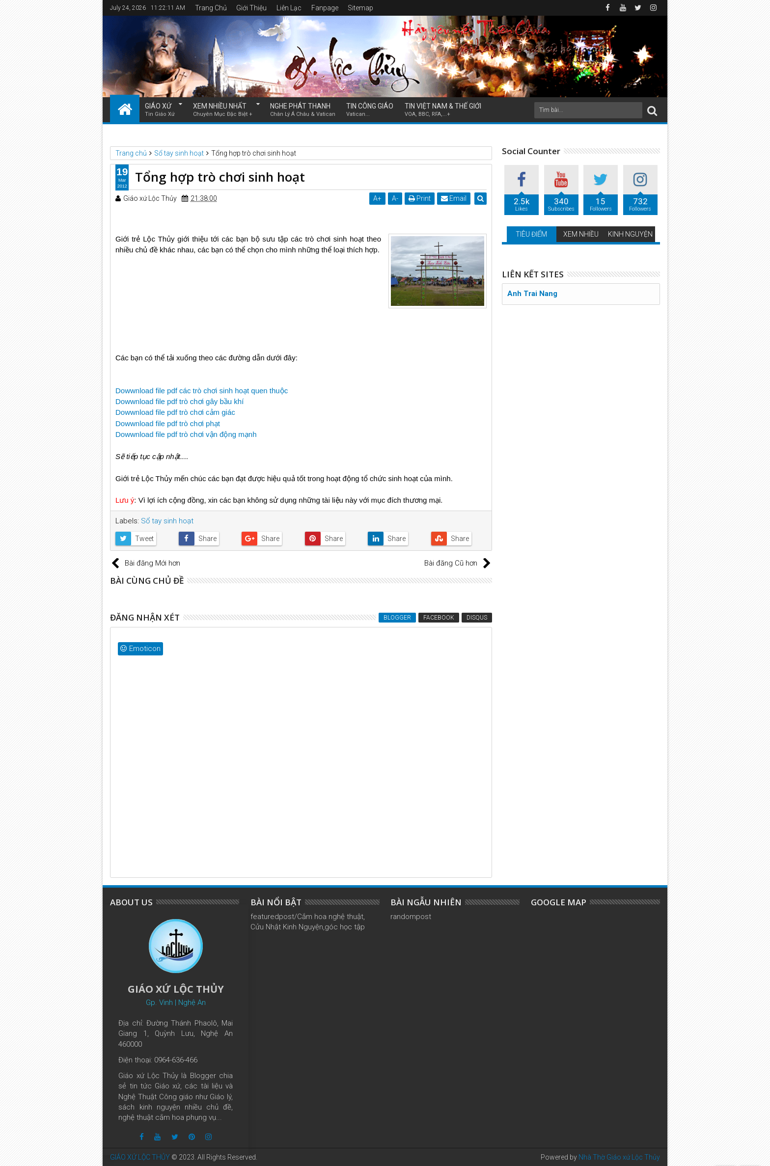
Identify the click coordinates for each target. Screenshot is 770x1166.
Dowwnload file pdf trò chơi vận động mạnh (185, 434)
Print (420, 198)
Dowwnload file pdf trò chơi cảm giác (175, 412)
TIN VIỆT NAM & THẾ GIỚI (443, 110)
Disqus (477, 617)
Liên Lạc (289, 8)
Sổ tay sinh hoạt (167, 520)
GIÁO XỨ (160, 110)
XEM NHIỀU (581, 234)
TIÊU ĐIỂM (531, 234)
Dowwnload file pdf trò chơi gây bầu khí (179, 401)
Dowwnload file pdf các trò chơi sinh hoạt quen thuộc (201, 390)
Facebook (438, 617)
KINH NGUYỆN (630, 234)
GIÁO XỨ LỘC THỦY (140, 1157)
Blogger (397, 617)
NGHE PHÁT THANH (302, 110)
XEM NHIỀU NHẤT (222, 110)
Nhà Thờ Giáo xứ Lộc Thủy (619, 1157)
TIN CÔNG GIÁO (369, 110)
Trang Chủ (211, 8)
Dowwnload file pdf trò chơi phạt (167, 423)
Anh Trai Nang (532, 293)
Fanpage (324, 8)
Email (454, 198)
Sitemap (360, 8)
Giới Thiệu (251, 8)
